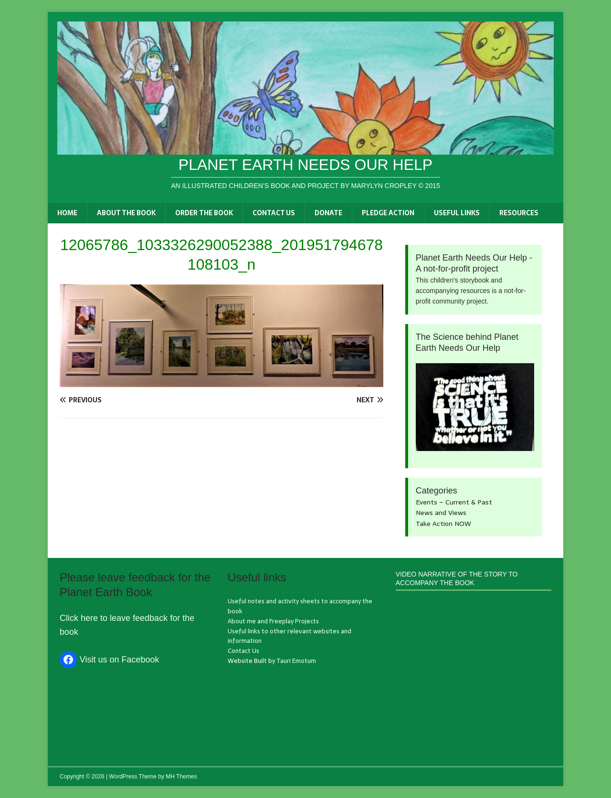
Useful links (457, 213)
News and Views (441, 512)
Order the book (204, 213)
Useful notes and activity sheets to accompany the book (300, 606)
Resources (518, 213)
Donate (328, 213)
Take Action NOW (443, 523)
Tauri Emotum (296, 661)
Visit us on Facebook (119, 659)
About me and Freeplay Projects (273, 621)
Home (67, 213)
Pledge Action (388, 213)
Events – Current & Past (454, 502)
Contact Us (274, 213)
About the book (126, 213)
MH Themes (181, 776)
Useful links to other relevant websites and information (289, 636)
